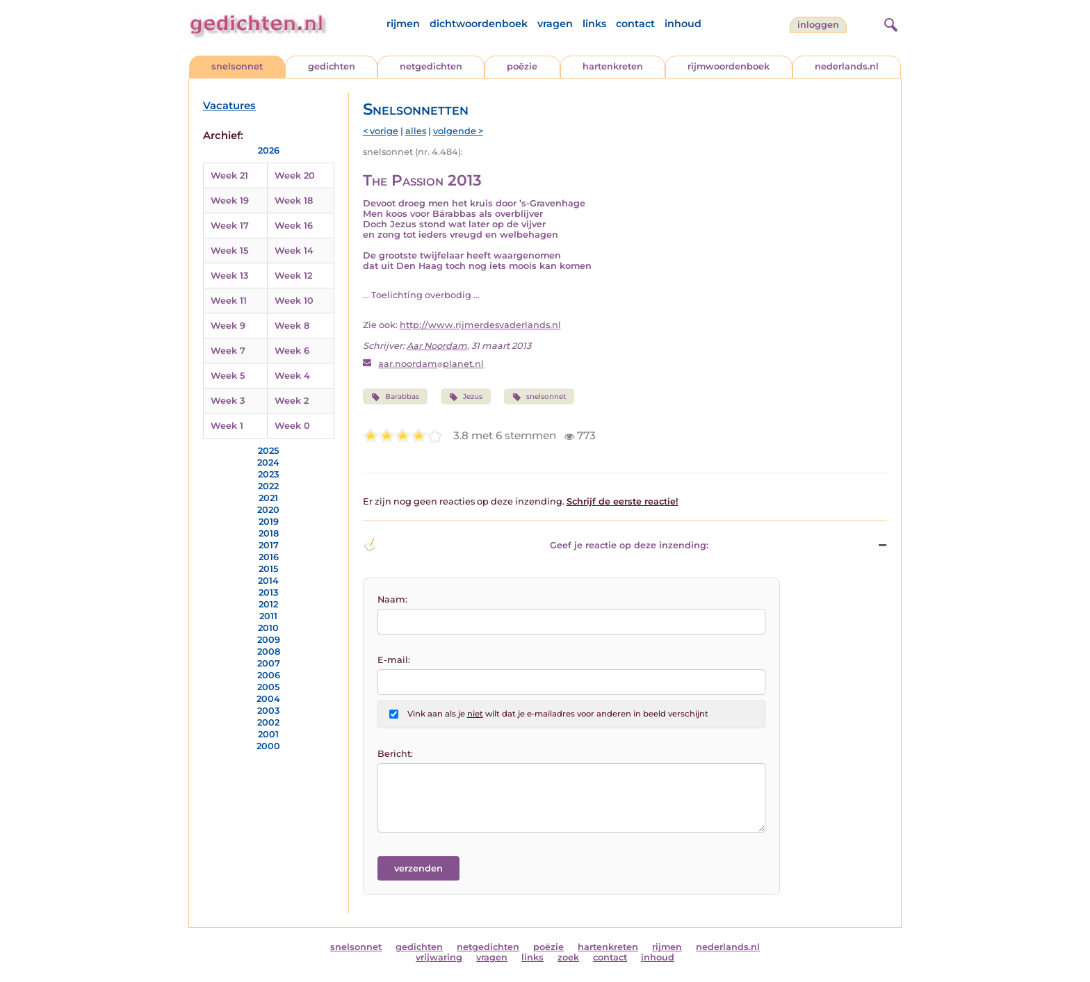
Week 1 (227, 425)
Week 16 (294, 225)
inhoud (683, 23)
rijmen (403, 23)
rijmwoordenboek (729, 66)
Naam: (392, 599)
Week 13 (229, 275)
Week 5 (228, 375)
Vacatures (229, 105)
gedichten (331, 66)
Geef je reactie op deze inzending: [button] (535, 545)
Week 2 (292, 400)
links (594, 23)
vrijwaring (439, 957)
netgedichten (431, 66)
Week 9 (228, 325)
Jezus (465, 397)
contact (635, 23)
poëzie (522, 66)
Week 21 (229, 175)
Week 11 (229, 300)
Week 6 (292, 350)
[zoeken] (889, 23)
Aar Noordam (437, 346)
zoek (568, 957)
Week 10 (294, 300)
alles (415, 131)
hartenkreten (613, 66)
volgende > (458, 131)
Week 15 (229, 250)
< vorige (380, 131)
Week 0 (292, 425)
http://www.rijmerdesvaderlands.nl (480, 325)
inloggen (818, 24)
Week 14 (294, 250)
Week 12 (293, 275)
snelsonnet (237, 66)
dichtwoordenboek (479, 23)
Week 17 (230, 225)
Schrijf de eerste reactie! (622, 501)
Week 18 (294, 200)
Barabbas (395, 397)
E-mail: (393, 660)
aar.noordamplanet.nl (431, 364)
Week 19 (230, 200)
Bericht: (395, 753)
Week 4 (292, 375)
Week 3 (228, 400)
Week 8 (292, 325)
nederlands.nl (847, 66)
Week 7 (228, 350)
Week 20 (295, 175)
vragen (555, 23)
